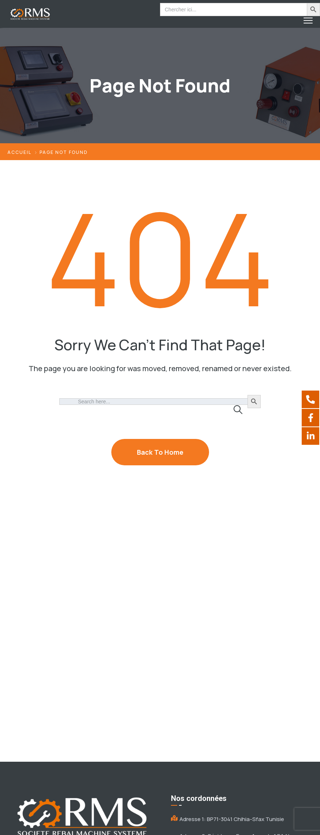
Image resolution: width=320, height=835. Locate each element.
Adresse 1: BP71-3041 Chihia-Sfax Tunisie (231, 819)
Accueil (19, 152)
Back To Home (160, 452)
